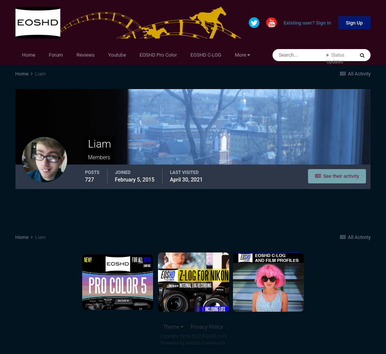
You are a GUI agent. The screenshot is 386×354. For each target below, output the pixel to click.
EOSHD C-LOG (205, 55)
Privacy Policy (206, 327)
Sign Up (354, 23)
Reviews (86, 55)
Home (28, 55)
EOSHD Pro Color (158, 55)
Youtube (117, 55)
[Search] (299, 55)
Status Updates (335, 58)
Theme (173, 327)
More (242, 55)
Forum (56, 55)
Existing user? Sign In (307, 23)
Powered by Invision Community (193, 343)
